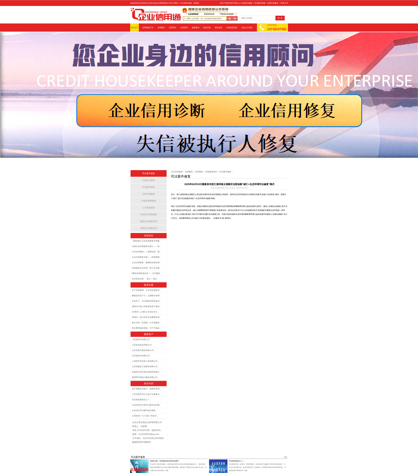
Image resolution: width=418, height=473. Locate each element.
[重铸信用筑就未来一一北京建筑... (147, 273)
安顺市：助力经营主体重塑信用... (146, 317)
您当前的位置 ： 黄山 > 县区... (145, 279)
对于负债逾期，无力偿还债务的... (146, 290)
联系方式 (284, 3)
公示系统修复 (148, 208)
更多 (285, 457)
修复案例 (195, 27)
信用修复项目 (231, 27)
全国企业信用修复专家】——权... (146, 246)
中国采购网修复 (148, 201)
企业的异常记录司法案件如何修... (146, 405)
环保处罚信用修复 (148, 214)
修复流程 (218, 27)
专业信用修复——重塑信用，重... (146, 252)
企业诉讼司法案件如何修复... (144, 410)
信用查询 (184, 27)
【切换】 (196, 3)
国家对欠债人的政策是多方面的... (146, 306)
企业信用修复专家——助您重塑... (146, 257)
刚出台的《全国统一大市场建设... (146, 322)
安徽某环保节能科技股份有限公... (146, 372)
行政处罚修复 (246, 3)
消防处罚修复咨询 (148, 228)
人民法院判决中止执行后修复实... (146, 394)
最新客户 (148, 334)
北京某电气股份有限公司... (143, 350)
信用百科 (172, 27)
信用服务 (161, 27)
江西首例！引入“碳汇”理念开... (145, 416)
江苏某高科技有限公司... (142, 345)
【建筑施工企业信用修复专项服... (146, 241)
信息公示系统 (246, 27)
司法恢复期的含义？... (141, 399)
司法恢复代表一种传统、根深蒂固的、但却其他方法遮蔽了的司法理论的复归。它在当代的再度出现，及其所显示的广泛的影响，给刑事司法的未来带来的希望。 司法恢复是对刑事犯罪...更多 (257, 467)
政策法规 (207, 27)
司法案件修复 (259, 3)
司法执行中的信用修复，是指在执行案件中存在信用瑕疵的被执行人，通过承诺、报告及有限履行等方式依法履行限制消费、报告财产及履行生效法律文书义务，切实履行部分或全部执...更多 (178, 467)
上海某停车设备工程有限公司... (145, 361)
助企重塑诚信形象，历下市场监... (146, 328)
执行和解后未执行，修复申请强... (146, 389)
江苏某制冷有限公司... (141, 356)
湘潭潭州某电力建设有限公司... (145, 377)
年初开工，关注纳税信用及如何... (146, 301)
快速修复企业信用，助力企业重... (146, 268)
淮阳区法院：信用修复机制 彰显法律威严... (165, 461)
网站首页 (134, 27)
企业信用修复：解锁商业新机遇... (146, 262)
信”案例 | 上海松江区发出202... (145, 312)
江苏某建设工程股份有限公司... (145, 366)
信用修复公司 (147, 27)
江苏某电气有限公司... (141, 339)
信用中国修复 (272, 3)
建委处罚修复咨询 (148, 221)
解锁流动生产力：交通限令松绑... (146, 295)
